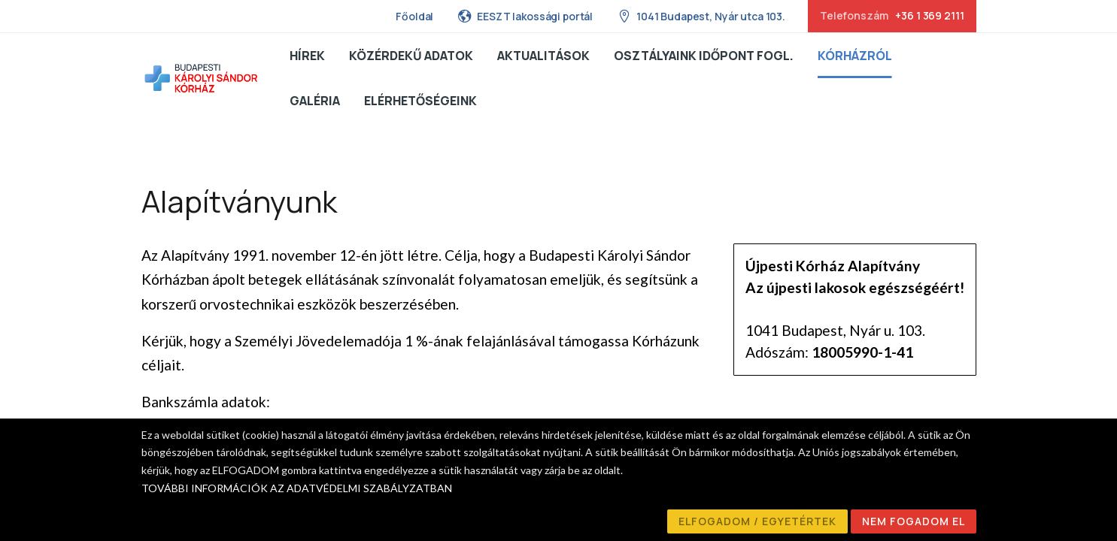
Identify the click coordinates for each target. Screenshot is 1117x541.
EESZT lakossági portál (525, 15)
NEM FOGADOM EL (913, 521)
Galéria (315, 100)
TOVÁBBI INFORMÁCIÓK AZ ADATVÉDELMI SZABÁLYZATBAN (296, 488)
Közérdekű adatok (411, 55)
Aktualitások (543, 55)
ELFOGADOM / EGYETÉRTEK (757, 521)
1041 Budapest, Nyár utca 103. (701, 15)
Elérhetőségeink (420, 100)
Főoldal (414, 16)
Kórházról (855, 55)
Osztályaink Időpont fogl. (704, 55)
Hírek (307, 55)
